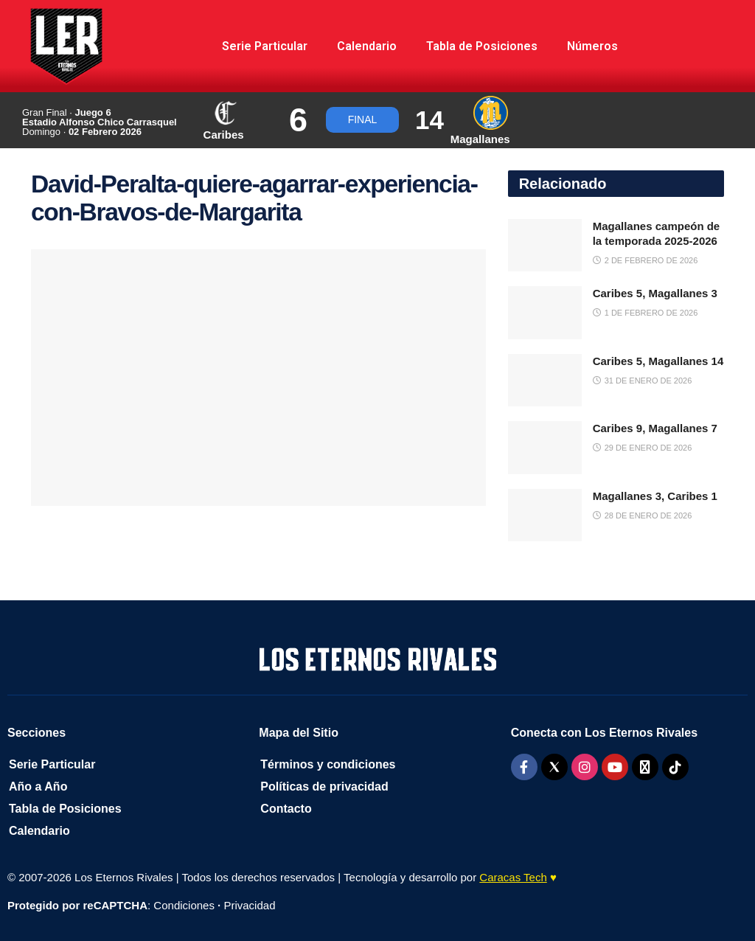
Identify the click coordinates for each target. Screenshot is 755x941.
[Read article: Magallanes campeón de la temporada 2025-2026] (545, 245)
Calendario (367, 46)
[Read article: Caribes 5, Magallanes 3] (545, 312)
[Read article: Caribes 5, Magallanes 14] (545, 380)
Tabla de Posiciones (481, 46)
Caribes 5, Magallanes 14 (658, 361)
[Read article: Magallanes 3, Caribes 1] (545, 515)
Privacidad (249, 905)
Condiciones (184, 905)
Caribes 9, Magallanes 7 (655, 428)
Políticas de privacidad (324, 786)
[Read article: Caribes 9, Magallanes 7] (545, 447)
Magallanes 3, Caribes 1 (655, 496)
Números (592, 46)
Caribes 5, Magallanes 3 (655, 293)
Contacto (285, 808)
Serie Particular (264, 46)
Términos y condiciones (327, 764)
